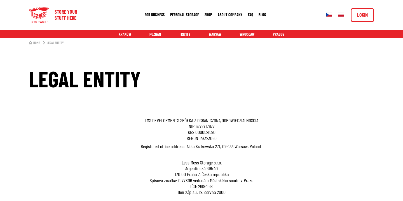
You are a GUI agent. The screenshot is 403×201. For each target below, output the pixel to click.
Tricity (185, 34)
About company (230, 14)
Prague (278, 34)
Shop (208, 14)
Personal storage (184, 14)
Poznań (155, 34)
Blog (262, 14)
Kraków (125, 34)
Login (362, 15)
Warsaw (215, 34)
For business (155, 14)
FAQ (250, 14)
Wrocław (247, 34)
